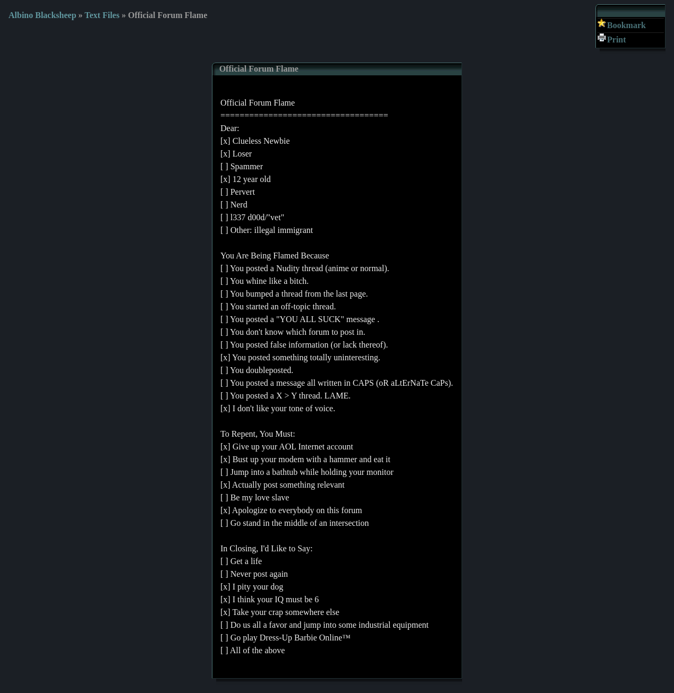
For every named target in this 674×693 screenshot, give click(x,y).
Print (616, 39)
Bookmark (626, 25)
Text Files (102, 15)
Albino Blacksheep (42, 15)
